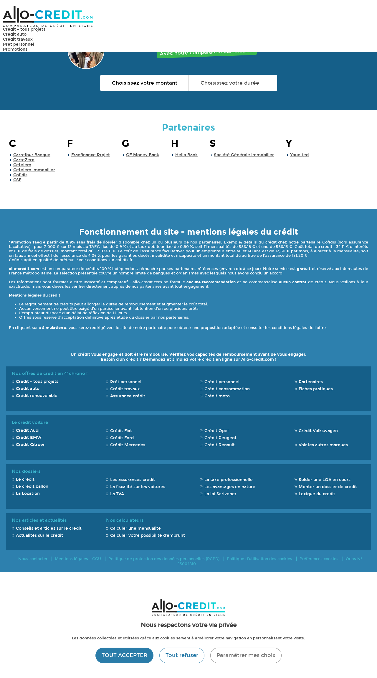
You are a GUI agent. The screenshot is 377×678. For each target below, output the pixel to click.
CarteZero (23, 159)
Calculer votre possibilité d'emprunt (147, 535)
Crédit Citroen (31, 444)
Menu (365, 16)
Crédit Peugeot (220, 437)
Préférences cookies (319, 559)
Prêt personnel (18, 44)
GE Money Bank (142, 154)
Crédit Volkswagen (318, 430)
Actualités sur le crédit (39, 535)
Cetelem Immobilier (34, 169)
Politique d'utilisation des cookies (259, 559)
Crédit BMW (29, 437)
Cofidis (20, 174)
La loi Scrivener (220, 493)
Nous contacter (32, 559)
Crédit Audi (27, 430)
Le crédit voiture (30, 422)
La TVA (117, 493)
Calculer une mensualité (135, 528)
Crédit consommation (227, 388)
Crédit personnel (221, 381)
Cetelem (22, 164)
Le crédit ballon (32, 486)
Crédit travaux (18, 39)
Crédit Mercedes (127, 444)
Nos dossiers (26, 471)
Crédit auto (15, 34)
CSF (17, 179)
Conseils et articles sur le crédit (49, 528)
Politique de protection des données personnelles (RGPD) (163, 559)
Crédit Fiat (121, 430)
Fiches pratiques (316, 388)
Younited (299, 154)
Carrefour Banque (31, 154)
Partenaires (188, 127)
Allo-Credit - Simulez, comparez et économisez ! (48, 16)
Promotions (15, 49)
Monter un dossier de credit (328, 486)
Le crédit (25, 479)
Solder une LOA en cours (324, 479)
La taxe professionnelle (228, 479)
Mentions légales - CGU (78, 559)
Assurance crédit (127, 396)
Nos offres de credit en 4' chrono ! (49, 373)
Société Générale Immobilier (244, 154)
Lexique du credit (317, 493)
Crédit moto (217, 396)
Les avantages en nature (229, 486)
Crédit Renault (219, 444)
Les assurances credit (132, 479)
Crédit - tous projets (24, 29)
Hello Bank (186, 154)
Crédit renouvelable (36, 395)
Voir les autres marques (323, 444)
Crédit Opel (216, 430)
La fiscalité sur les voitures (137, 486)
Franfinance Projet (90, 154)
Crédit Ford (122, 437)
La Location (28, 493)
